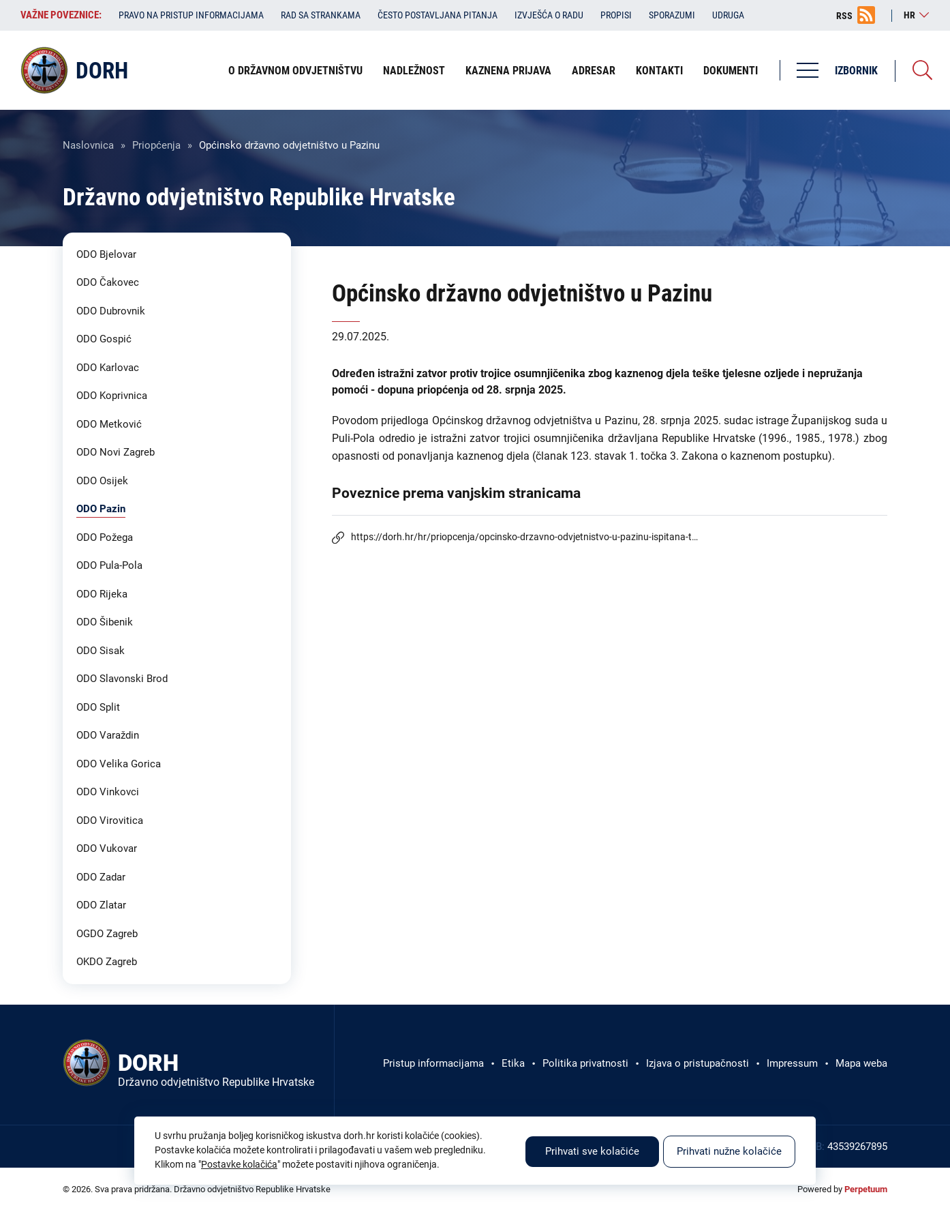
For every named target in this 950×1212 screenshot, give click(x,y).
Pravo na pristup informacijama (191, 15)
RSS (844, 15)
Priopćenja (156, 145)
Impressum (792, 1063)
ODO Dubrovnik (110, 311)
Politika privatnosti (585, 1063)
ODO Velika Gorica (118, 764)
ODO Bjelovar (106, 254)
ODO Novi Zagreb (115, 452)
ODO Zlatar (101, 905)
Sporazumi (672, 15)
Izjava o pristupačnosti (697, 1063)
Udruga (728, 15)
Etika (513, 1063)
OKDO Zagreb (106, 962)
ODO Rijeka (101, 594)
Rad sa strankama (321, 15)
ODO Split (98, 707)
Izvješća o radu (549, 15)
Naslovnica (88, 145)
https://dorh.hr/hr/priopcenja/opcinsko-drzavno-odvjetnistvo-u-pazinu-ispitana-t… (524, 536)
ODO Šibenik (104, 622)
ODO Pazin (100, 509)
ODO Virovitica (109, 820)
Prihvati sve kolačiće (592, 1151)
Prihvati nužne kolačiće (729, 1151)
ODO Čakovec (107, 282)
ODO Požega (104, 537)
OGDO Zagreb (107, 934)
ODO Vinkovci (107, 792)
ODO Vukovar (106, 848)
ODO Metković (109, 424)
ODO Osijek (102, 481)
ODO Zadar (100, 877)
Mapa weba (861, 1063)
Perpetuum (865, 1189)
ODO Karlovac (107, 367)
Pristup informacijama (433, 1063)
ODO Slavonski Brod (122, 678)
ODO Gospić (104, 339)
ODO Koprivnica (111, 395)
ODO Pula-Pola (109, 565)
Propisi (616, 15)
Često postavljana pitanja (437, 15)
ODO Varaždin (107, 735)
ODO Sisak (100, 651)
